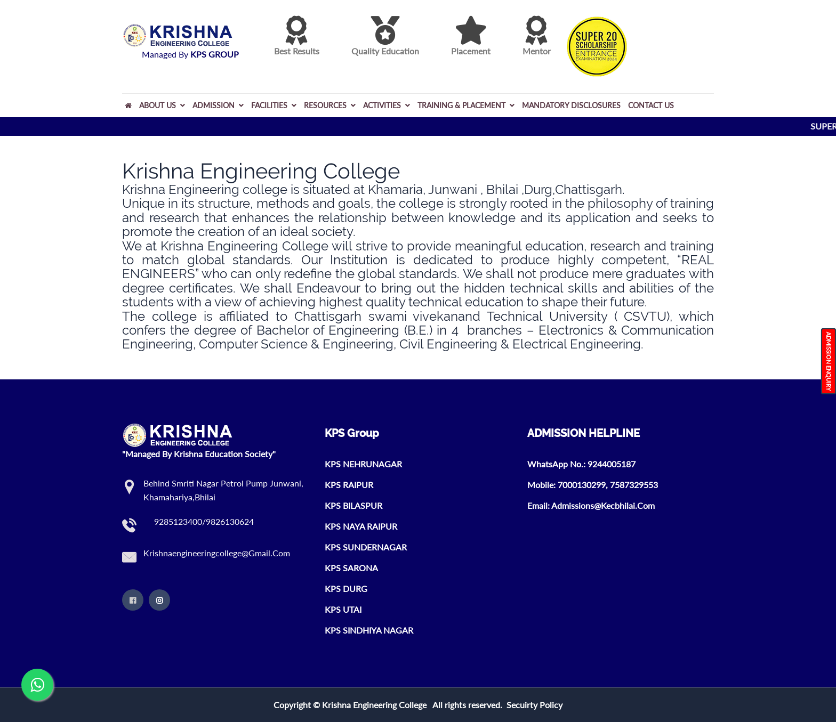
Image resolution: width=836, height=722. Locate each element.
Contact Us (651, 105)
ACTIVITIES (386, 105)
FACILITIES (273, 105)
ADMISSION (218, 105)
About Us (162, 105)
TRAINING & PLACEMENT (466, 105)
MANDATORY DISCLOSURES (571, 105)
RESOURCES (330, 105)
